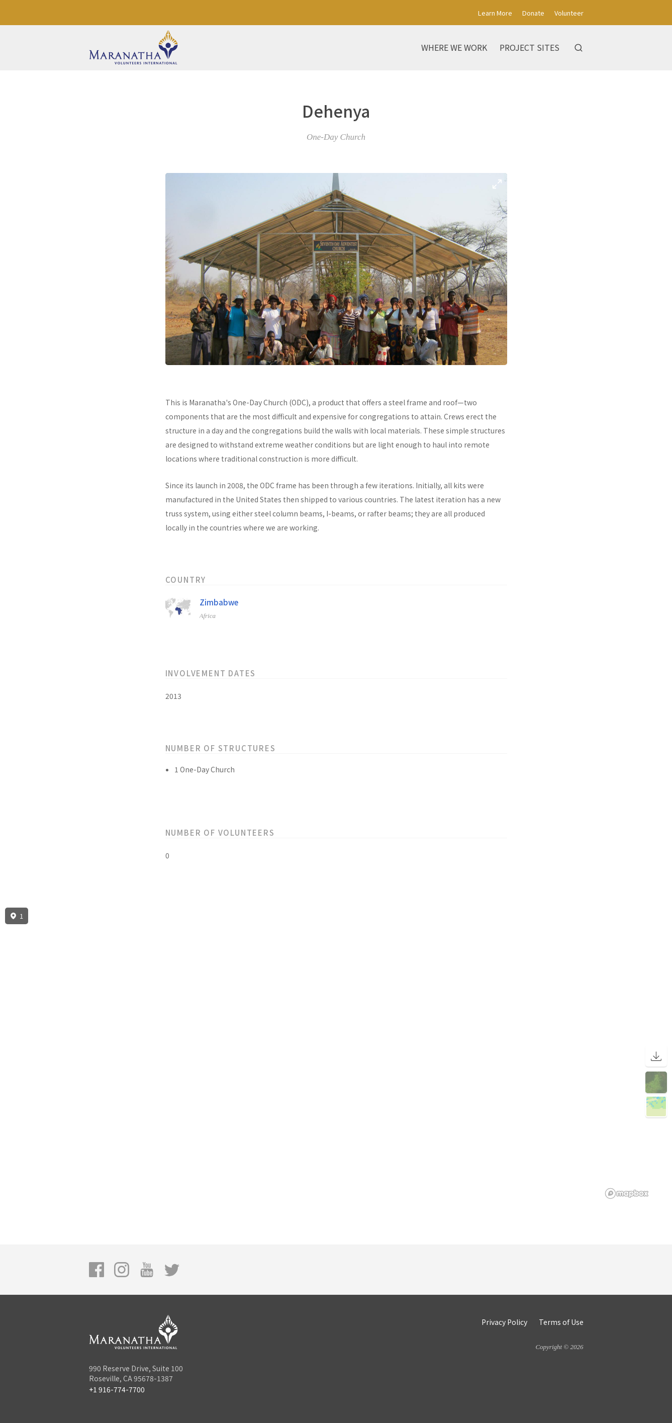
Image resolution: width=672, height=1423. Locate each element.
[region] (336, 1053)
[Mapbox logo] (627, 1193)
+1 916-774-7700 (117, 1389)
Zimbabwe (219, 602)
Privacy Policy (504, 1322)
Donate (533, 13)
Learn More (495, 13)
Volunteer (569, 13)
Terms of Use (561, 1322)
